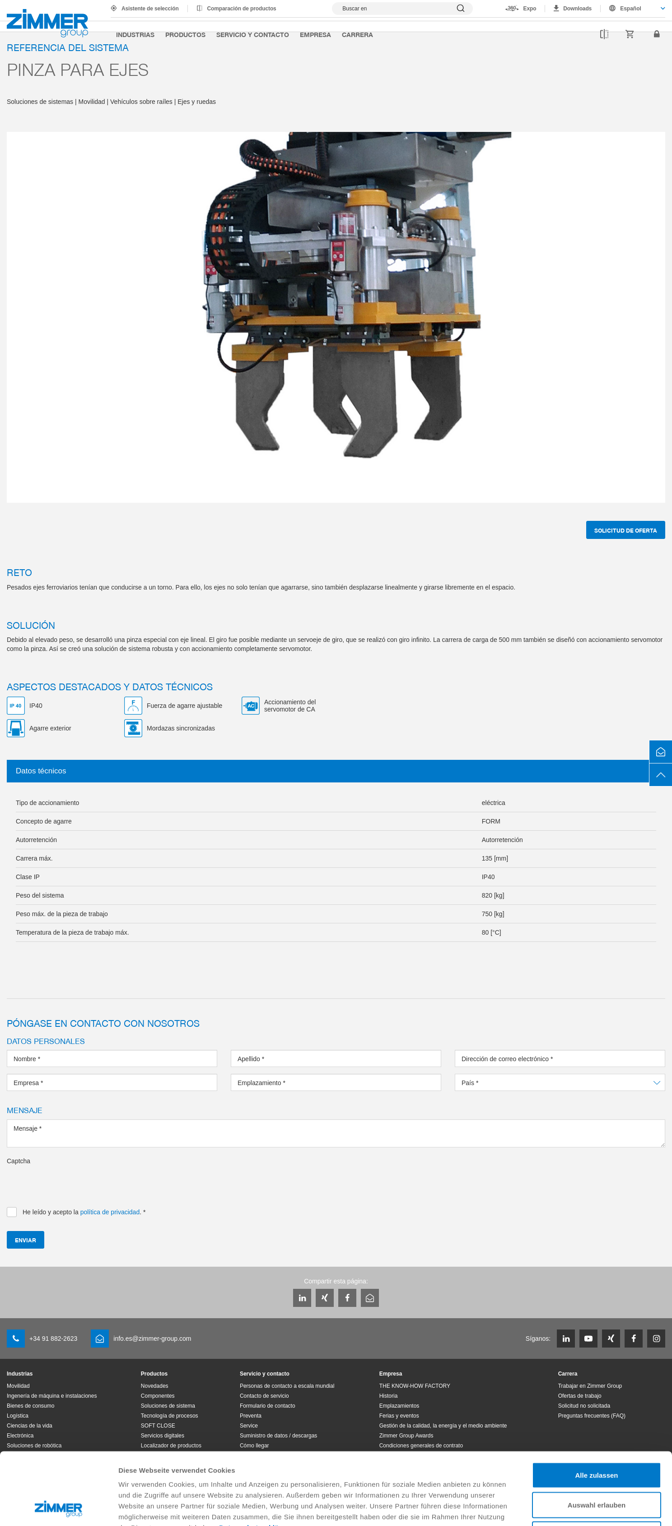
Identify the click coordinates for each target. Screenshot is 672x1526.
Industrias (135, 34)
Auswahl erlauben (596, 1437)
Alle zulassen (596, 1407)
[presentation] (75, 1183)
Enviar (25, 1239)
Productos (185, 34)
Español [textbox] (630, 8)
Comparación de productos (241, 8)
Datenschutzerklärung (257, 1460)
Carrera (357, 34)
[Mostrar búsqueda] (402, 8)
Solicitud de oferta (625, 530)
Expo (530, 8)
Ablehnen (596, 1466)
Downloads (577, 8)
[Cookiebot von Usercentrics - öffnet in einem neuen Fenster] (58, 1508)
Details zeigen (480, 1508)
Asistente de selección (150, 8)
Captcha (18, 1161)
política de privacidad (110, 1212)
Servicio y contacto (252, 34)
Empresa (315, 34)
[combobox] (633, 8)
